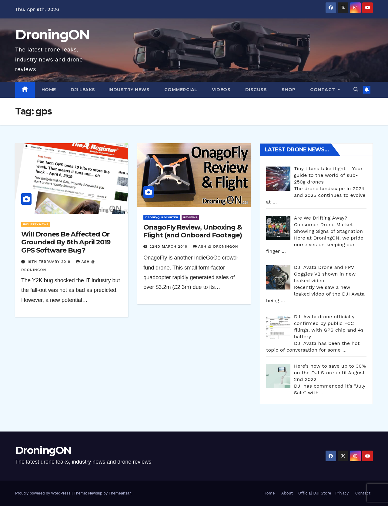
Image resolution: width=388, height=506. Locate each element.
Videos (221, 89)
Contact (323, 89)
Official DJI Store (314, 493)
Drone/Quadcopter (161, 217)
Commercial (180, 89)
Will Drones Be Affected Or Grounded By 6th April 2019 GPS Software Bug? (65, 242)
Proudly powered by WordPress (43, 493)
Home (49, 89)
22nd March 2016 (169, 246)
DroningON (52, 34)
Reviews (190, 217)
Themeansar (119, 493)
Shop (288, 89)
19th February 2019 (49, 262)
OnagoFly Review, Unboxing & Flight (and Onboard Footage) (192, 231)
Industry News (129, 89)
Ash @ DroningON (215, 246)
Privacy (342, 493)
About (287, 493)
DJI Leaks (82, 89)
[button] (355, 89)
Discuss (255, 89)
